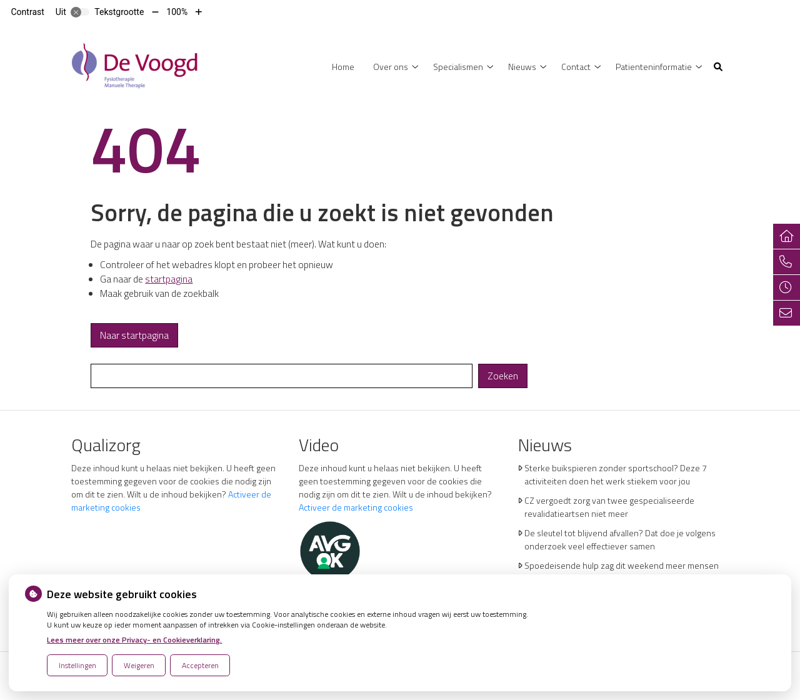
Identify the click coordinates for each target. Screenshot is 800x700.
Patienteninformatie (654, 66)
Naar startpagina (134, 335)
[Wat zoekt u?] (281, 376)
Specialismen (458, 66)
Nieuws (522, 66)
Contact (576, 66)
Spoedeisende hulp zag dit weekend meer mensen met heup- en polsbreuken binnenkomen (621, 572)
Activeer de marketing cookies (356, 507)
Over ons (390, 66)
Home (343, 66)
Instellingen (77, 665)
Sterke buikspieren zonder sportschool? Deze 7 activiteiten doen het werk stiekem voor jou (615, 474)
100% (177, 12)
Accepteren (200, 665)
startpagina (168, 279)
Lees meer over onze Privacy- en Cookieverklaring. (134, 640)
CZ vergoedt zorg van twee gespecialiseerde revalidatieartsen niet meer (609, 507)
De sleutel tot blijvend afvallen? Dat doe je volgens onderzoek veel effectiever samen (620, 539)
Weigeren (139, 665)
